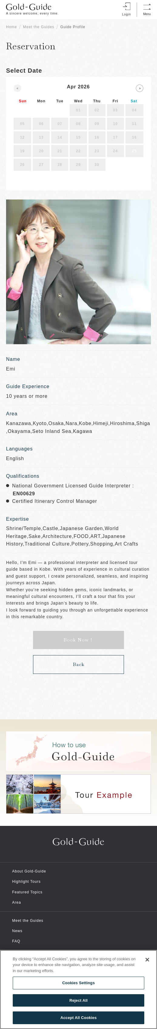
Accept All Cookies (78, 1017)
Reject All (78, 1000)
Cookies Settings (78, 983)
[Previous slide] (17, 88)
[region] (78, 989)
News (17, 931)
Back (79, 664)
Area (16, 902)
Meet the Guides (38, 27)
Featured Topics (27, 892)
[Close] (147, 959)
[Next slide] (139, 88)
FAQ (16, 941)
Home (11, 27)
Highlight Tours (26, 881)
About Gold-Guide (29, 871)
